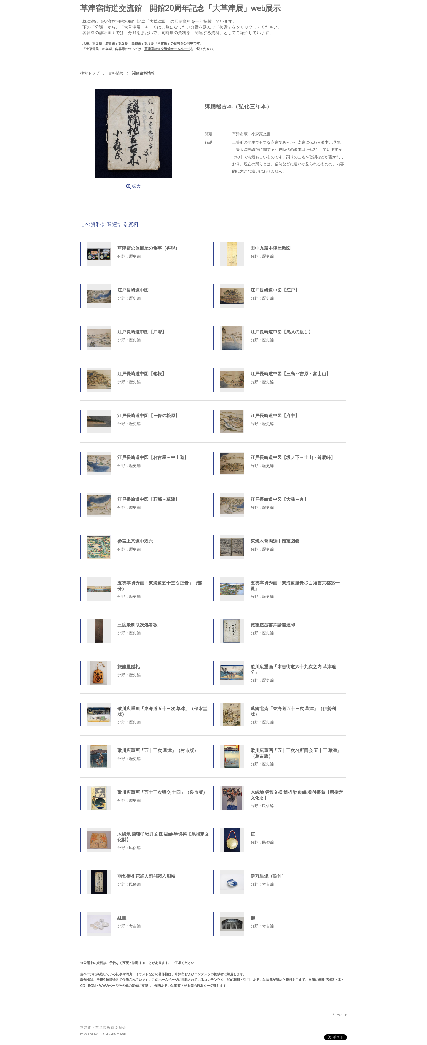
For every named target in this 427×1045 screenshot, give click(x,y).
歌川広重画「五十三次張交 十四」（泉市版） (162, 792)
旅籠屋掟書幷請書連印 (273, 624)
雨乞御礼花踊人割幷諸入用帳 (146, 875)
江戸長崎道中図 (133, 289)
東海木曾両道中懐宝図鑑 (275, 541)
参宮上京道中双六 (135, 541)
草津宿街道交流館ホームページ (167, 49)
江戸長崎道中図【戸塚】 (141, 331)
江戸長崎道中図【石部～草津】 (148, 499)
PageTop (341, 1014)
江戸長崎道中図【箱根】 (141, 373)
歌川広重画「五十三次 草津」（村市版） (157, 750)
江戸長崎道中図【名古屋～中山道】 (153, 457)
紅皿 (121, 917)
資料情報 (116, 73)
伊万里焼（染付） (268, 875)
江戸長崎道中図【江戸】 (275, 289)
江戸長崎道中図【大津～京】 (279, 499)
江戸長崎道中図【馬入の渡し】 (282, 331)
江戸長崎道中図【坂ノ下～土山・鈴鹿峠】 (293, 457)
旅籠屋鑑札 (128, 666)
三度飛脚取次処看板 (137, 624)
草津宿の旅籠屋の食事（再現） (148, 248)
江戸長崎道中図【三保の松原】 (148, 415)
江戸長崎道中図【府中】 (275, 415)
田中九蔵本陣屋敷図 (271, 248)
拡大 (133, 186)
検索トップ (89, 73)
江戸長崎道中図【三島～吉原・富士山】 (291, 373)
